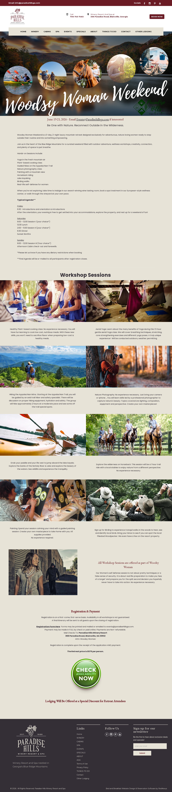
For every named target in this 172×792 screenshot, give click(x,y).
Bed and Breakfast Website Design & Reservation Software (130, 788)
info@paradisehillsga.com (27, 3)
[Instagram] (151, 3)
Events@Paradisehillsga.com (92, 119)
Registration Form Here (48, 626)
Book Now (157, 16)
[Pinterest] (156, 3)
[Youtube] (161, 3)
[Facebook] (146, 3)
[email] (150, 746)
